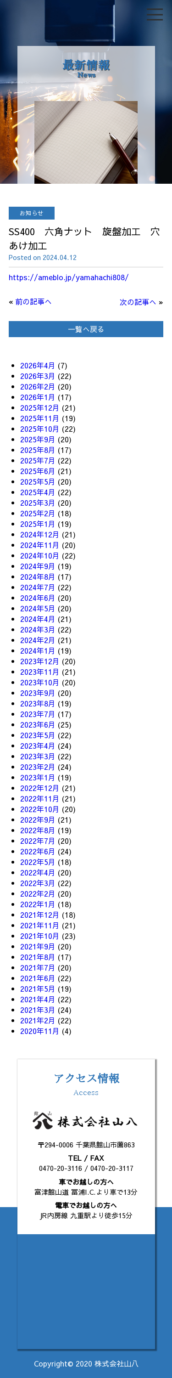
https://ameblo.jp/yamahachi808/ (69, 277)
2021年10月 (40, 936)
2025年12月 (40, 407)
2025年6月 (37, 471)
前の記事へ (33, 301)
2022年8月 (37, 830)
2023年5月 (37, 735)
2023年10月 (40, 682)
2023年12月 (40, 661)
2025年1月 (37, 524)
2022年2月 (37, 893)
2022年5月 (37, 862)
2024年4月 (37, 619)
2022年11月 (40, 798)
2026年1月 (37, 397)
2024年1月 (37, 650)
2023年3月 (37, 756)
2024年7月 (37, 587)
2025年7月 (37, 460)
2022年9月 (37, 819)
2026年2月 (37, 386)
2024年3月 (37, 629)
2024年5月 (37, 608)
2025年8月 (37, 450)
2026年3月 (37, 376)
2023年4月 (37, 745)
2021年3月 (37, 1010)
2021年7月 (37, 967)
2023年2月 (37, 767)
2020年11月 (40, 1031)
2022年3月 (37, 883)
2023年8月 (37, 703)
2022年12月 (40, 788)
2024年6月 (37, 598)
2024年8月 (37, 576)
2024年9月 (37, 566)
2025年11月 (40, 418)
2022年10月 (40, 809)
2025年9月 (37, 439)
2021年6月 (37, 978)
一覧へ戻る (86, 329)
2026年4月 (37, 365)
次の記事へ (138, 302)
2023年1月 (37, 777)
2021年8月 (37, 957)
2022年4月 (37, 872)
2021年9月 (37, 946)
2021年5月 (37, 988)
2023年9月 (37, 693)
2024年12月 (40, 534)
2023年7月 (37, 714)
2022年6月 (37, 851)
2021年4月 (37, 999)
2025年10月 (40, 429)
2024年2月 (37, 640)
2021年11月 (40, 925)
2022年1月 (37, 904)
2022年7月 (37, 841)
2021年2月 (37, 1020)
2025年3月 (37, 502)
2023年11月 (40, 671)
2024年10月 (40, 555)
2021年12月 (40, 914)
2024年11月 (40, 545)
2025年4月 (37, 492)
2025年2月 (37, 513)
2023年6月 (37, 724)
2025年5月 (37, 481)
